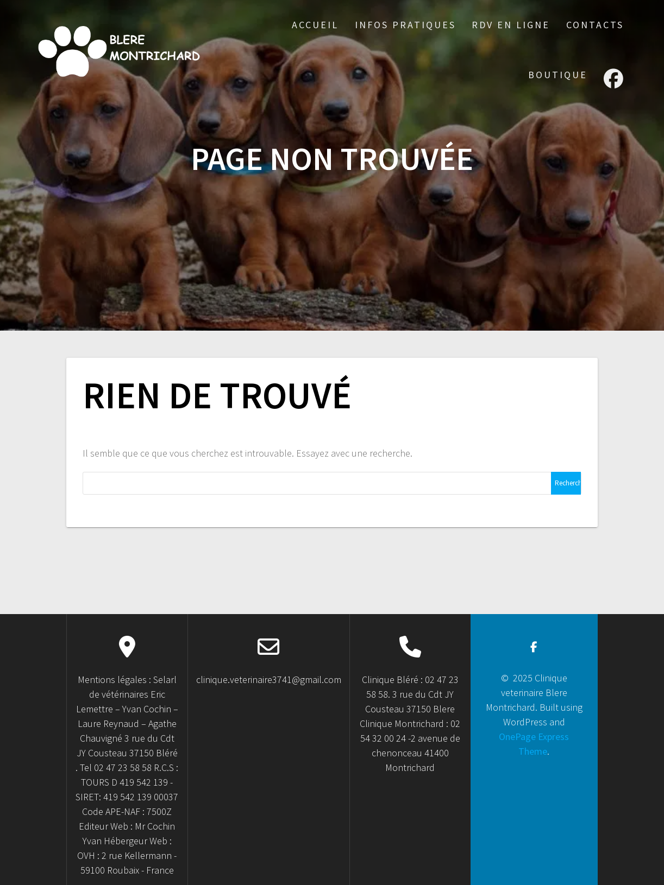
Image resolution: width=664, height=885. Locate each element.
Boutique (557, 74)
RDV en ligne (511, 24)
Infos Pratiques (405, 24)
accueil (315, 24)
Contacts (595, 24)
